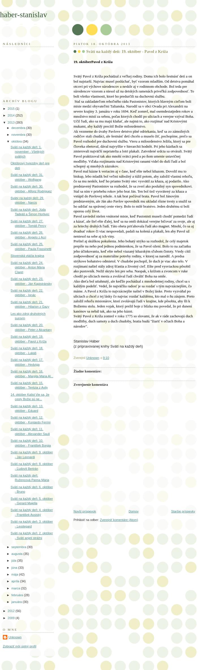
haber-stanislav (23, 14)
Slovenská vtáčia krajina (27, 255)
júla (14, 560)
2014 (12, 115)
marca (16, 588)
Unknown (14, 637)
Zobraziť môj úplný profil (19, 646)
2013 (12, 122)
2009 (12, 618)
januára (17, 602)
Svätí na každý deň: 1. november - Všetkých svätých (27, 151)
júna (14, 567)
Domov (134, 511)
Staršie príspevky (183, 511)
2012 (12, 611)
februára (17, 595)
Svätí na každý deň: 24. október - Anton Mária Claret (28, 267)
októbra (17, 141)
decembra (18, 128)
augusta (17, 553)
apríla (15, 581)
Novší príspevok (85, 511)
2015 (12, 108)
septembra (19, 547)
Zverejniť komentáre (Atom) (119, 520)
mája (15, 574)
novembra (18, 134)
